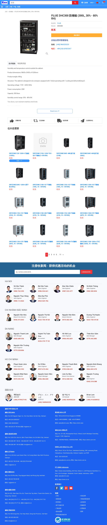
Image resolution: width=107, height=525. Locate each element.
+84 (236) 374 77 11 (14, 499)
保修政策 (83, 505)
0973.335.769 (19, 379)
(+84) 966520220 (13, 423)
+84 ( (59, 49)
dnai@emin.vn (12, 521)
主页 (6, 7)
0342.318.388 (92, 381)
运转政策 (83, 502)
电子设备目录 (59, 505)
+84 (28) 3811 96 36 (14, 441)
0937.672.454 (43, 369)
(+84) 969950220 (68, 400)
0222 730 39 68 (44, 320)
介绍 (10, 7)
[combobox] (40, 2)
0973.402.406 (67, 320)
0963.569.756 (43, 301)
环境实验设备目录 (61, 514)
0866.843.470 (92, 369)
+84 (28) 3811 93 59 (27, 441)
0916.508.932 (67, 379)
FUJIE (59, 23)
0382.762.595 (19, 291)
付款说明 (83, 496)
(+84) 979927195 (20, 400)
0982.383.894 (92, 291)
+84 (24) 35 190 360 (14, 426)
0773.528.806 (19, 350)
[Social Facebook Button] (57, 488)
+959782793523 (63, 439)
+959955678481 (74, 439)
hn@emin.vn (27, 426)
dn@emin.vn (28, 503)
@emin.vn (13, 482)
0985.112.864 (19, 301)
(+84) (58, 44)
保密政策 (58, 499)
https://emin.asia (78, 423)
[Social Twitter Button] (61, 488)
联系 (18, 7)
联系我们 (58, 502)
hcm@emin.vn (28, 444)
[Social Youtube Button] (71, 488)
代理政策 (83, 508)
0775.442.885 (92, 339)
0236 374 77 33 (44, 341)
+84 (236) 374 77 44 (14, 503)
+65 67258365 (76, 419)
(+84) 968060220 (44, 402)
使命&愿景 (58, 511)
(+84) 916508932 (93, 400)
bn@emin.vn (12, 465)
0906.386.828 (43, 379)
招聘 (81, 511)
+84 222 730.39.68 (13, 461)
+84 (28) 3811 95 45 (14, 444)
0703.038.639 (67, 369)
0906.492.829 (67, 339)
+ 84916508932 (63, 419)
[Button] (2, 6)
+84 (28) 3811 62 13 (39, 441)
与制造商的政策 (85, 499)
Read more (54, 111)
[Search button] (75, 2)
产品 (14, 7)
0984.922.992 (19, 369)
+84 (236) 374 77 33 (39, 499)
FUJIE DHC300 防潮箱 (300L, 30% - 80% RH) (27, 11)
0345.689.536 (19, 339)
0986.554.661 (43, 291)
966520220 (65, 44)
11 (60, 255)
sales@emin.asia (63, 423)
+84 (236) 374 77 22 (27, 499)
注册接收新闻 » (86, 272)
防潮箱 (11, 11)
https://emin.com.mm (89, 439)
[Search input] (40, 2)
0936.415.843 (19, 320)
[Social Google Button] (66, 488)
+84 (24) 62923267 (13, 419)
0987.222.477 (67, 291)
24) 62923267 (66, 49)
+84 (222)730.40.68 (25, 461)
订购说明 (58, 508)
